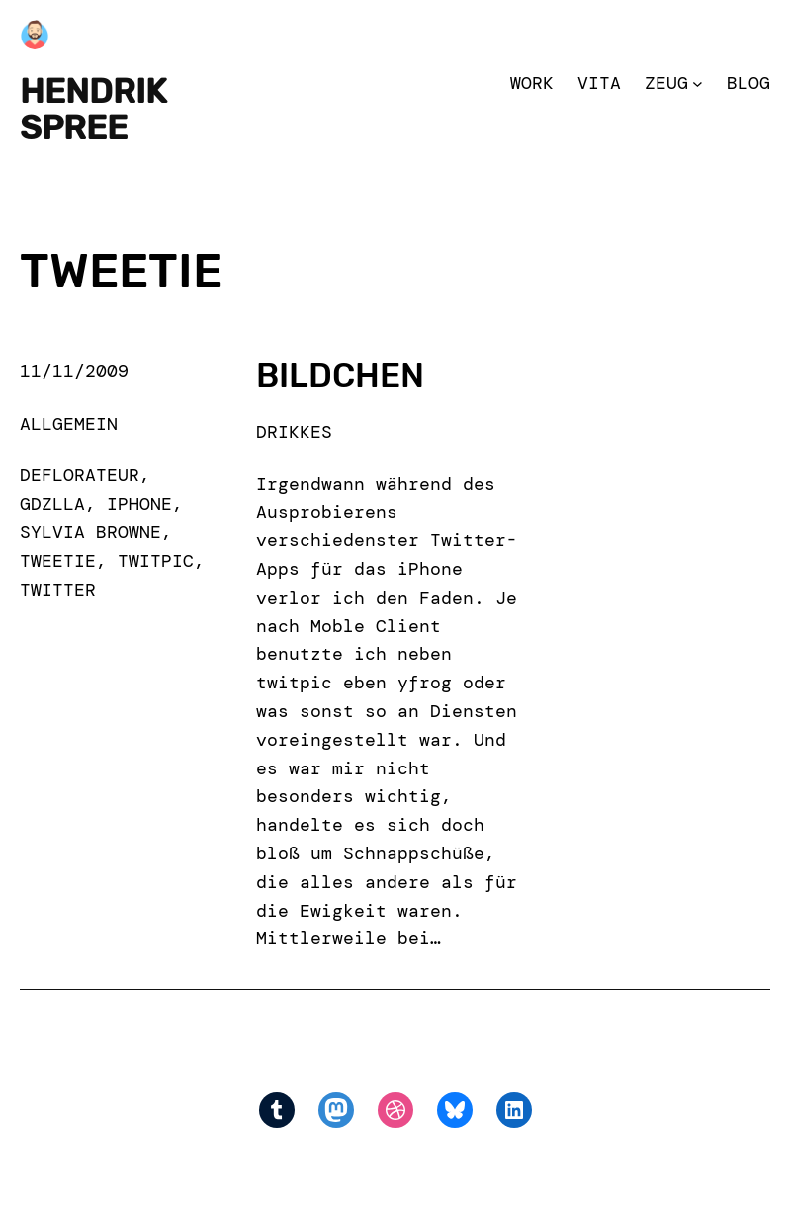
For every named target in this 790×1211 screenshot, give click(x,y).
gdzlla (52, 504)
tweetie (58, 561)
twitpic (156, 561)
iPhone (139, 504)
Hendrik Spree (93, 109)
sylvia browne (90, 532)
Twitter (58, 590)
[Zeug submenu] (697, 83)
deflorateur (79, 475)
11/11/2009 (74, 371)
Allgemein (69, 424)
